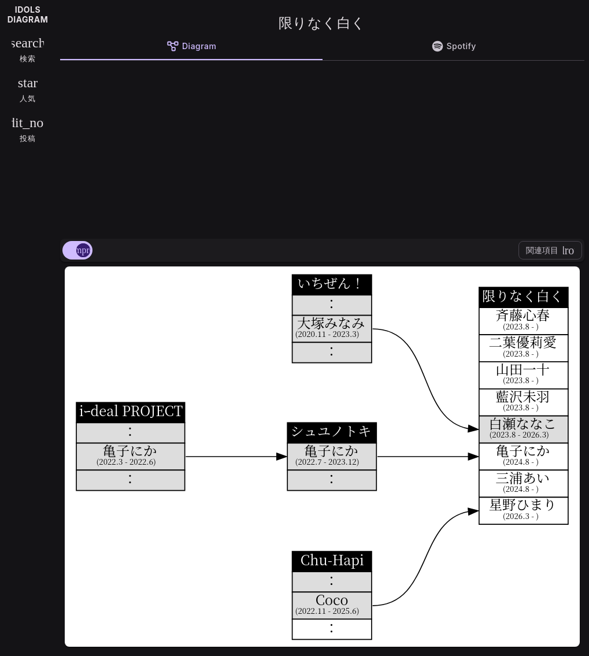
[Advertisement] (322, 147)
